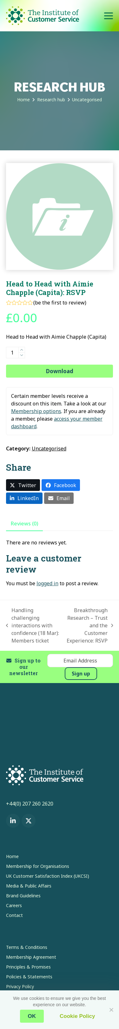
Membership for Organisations (37, 866)
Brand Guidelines (23, 896)
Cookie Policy (77, 1016)
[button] (108, 15)
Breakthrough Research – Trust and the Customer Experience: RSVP (89, 625)
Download (59, 371)
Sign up (81, 673)
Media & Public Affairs (28, 886)
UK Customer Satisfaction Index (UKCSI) (47, 876)
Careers (14, 905)
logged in (47, 583)
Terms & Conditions (26, 947)
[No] (111, 1010)
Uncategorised (49, 448)
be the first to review (60, 302)
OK (32, 1016)
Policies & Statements (29, 977)
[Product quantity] (12, 352)
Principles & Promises (28, 967)
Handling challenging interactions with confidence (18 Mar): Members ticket (32, 625)
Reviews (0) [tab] (24, 523)
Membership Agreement (31, 957)
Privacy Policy (20, 986)
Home (12, 856)
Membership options (36, 411)
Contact (14, 915)
